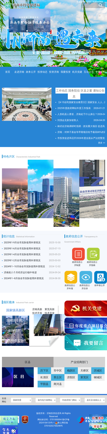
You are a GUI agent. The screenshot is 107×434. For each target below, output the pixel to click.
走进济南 (19, 71)
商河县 (58, 384)
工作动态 (61, 90)
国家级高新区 (15, 310)
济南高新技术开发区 (37, 311)
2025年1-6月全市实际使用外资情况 (22, 248)
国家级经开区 (15, 320)
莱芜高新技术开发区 (50, 311)
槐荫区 (71, 370)
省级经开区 (15, 330)
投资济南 (54, 71)
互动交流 (89, 71)
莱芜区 (84, 377)
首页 (7, 71)
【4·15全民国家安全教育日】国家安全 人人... (80, 102)
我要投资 (66, 71)
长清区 (44, 377)
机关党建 (77, 71)
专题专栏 (100, 71)
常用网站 (4, 400)
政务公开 (31, 71)
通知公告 (99, 90)
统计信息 (9, 236)
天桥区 (84, 370)
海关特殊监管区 (16, 340)
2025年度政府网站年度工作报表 (74, 108)
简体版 (80, 2)
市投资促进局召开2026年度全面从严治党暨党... (81, 138)
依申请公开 (99, 285)
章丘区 (58, 377)
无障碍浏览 (98, 2)
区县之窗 (86, 90)
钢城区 (98, 377)
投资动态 (42, 71)
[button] (48, 104)
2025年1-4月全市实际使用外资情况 (22, 254)
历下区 (44, 370)
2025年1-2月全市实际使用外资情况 (22, 260)
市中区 (58, 370)
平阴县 (44, 384)
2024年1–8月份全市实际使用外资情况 (24, 278)
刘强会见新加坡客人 (67, 120)
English (87, 2)
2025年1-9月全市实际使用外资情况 (22, 242)
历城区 (98, 370)
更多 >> (101, 143)
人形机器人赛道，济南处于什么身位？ (77, 114)
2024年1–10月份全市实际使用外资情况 (24, 266)
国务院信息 (74, 93)
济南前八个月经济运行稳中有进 (20, 272)
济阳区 (71, 377)
